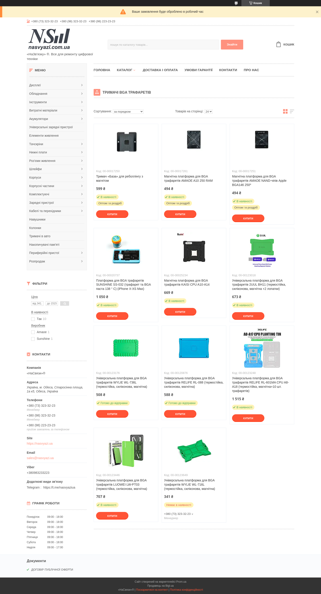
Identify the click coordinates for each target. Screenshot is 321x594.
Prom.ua (181, 581)
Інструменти (38, 102)
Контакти (228, 70)
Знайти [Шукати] (232, 44)
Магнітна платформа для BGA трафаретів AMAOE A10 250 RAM (188, 178)
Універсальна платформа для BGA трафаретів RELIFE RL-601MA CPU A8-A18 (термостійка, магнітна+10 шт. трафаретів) (260, 384)
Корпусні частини (41, 186)
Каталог (124, 70)
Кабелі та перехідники (45, 211)
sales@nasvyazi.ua (40, 458)
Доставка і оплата (160, 70)
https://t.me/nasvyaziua (59, 487)
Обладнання (38, 93)
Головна (102, 70)
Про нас (251, 70)
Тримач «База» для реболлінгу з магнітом (119, 178)
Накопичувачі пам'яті (44, 244)
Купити (112, 214)
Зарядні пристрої (41, 202)
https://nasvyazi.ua (40, 443)
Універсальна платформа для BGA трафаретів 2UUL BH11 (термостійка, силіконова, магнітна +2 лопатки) (259, 285)
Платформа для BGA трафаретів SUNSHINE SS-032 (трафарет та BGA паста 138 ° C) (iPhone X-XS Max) (123, 285)
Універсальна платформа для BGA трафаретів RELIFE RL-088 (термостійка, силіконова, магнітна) (193, 382)
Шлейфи (35, 169)
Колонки (35, 228)
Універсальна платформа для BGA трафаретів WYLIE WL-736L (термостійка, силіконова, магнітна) (121, 382)
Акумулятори (38, 119)
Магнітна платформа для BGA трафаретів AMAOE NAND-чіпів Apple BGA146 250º (259, 181)
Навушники (37, 219)
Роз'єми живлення (42, 161)
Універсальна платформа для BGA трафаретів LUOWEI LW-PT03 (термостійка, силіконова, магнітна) (121, 484)
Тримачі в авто (39, 236)
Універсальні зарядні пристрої (51, 127)
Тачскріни (36, 144)
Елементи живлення (44, 135)
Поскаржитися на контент (152, 589)
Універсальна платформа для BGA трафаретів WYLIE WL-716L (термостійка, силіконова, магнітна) (189, 484)
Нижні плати (38, 152)
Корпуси (35, 177)
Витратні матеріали (43, 110)
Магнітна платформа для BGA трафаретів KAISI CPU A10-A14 (187, 283)
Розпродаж (37, 261)
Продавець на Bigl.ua (160, 585)
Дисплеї (35, 85)
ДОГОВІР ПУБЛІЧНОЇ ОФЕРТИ (52, 569)
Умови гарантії (199, 70)
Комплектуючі (39, 194)
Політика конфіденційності (186, 589)
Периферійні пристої (44, 253)
